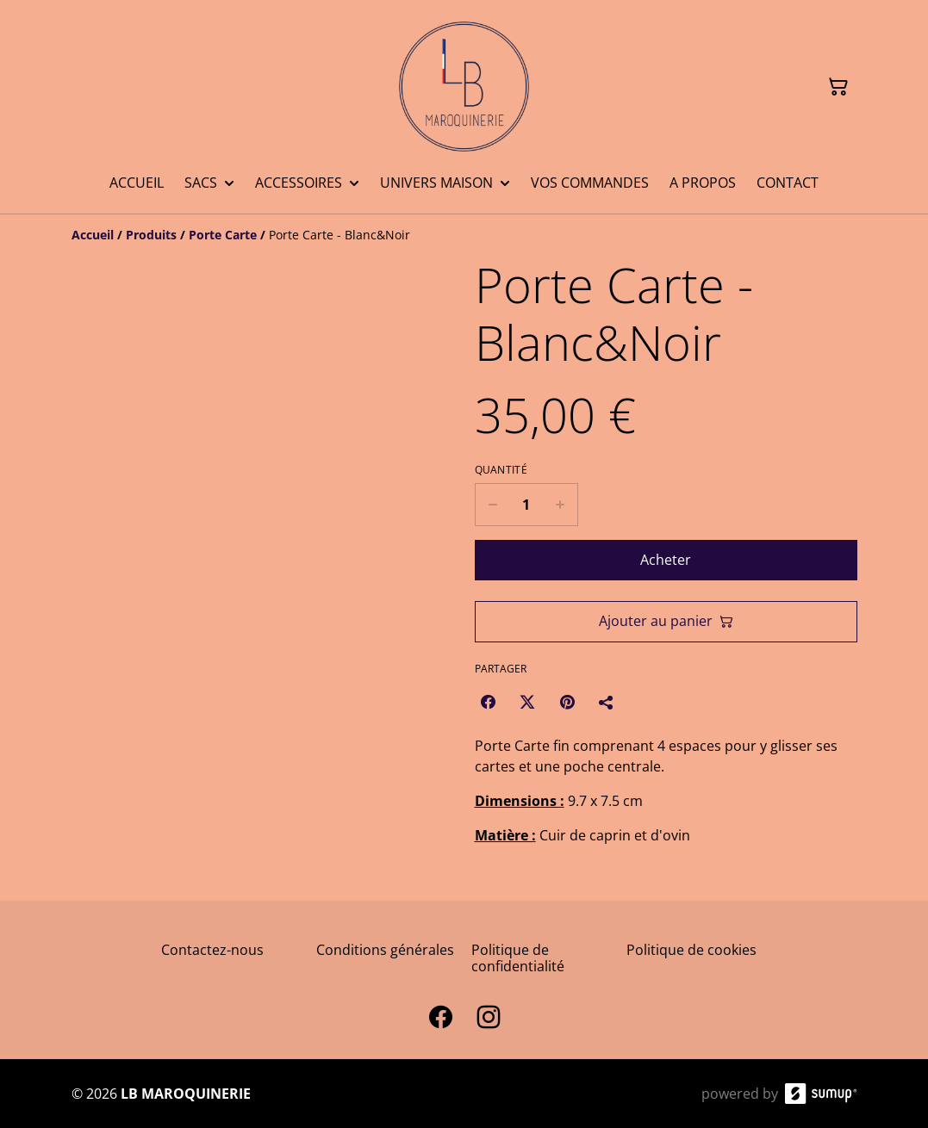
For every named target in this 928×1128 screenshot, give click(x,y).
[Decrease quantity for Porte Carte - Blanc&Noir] (492, 504)
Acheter (665, 559)
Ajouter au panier (666, 620)
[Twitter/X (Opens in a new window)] (527, 702)
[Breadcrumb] (464, 235)
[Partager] (607, 702)
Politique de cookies (691, 949)
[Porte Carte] (223, 234)
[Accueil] (93, 234)
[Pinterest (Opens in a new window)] (567, 702)
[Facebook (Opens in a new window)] (488, 702)
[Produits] (151, 234)
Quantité (501, 470)
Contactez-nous (212, 949)
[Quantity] (526, 504)
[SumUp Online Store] (821, 1093)
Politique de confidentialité (517, 958)
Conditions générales (385, 949)
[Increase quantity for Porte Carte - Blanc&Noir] (560, 504)
